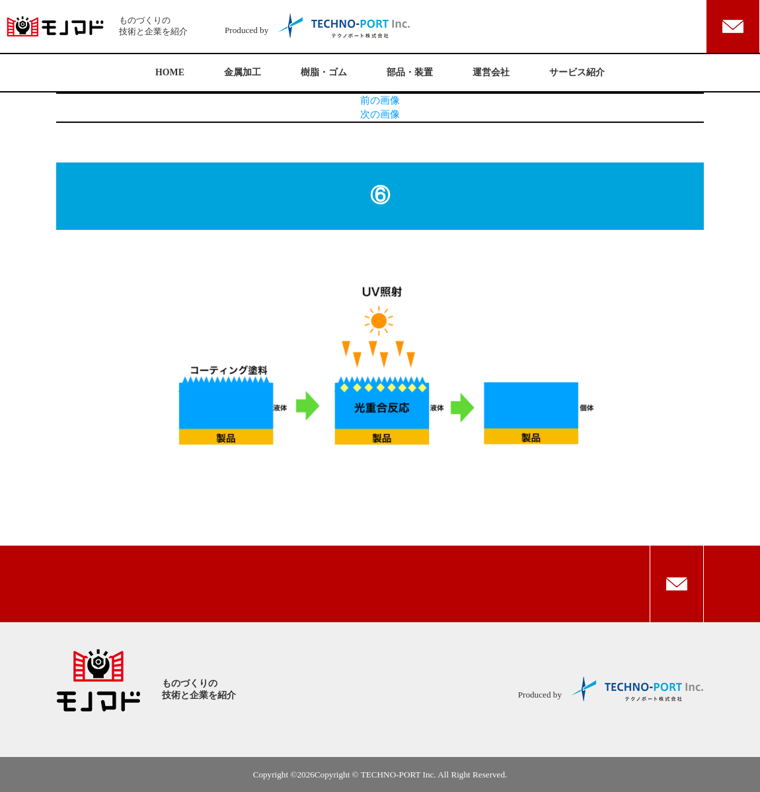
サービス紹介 (577, 72)
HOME (169, 72)
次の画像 (380, 114)
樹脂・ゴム (324, 72)
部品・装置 (410, 72)
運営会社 (491, 72)
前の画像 (380, 100)
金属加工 (242, 72)
